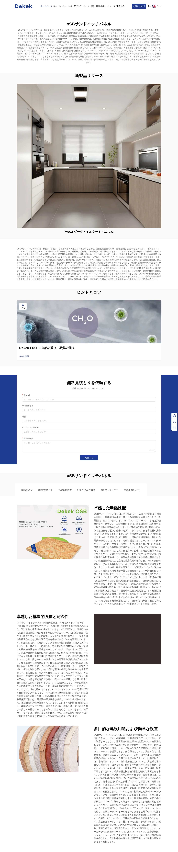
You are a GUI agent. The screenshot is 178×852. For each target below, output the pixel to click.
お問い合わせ (139, 6)
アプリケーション (82, 6)
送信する (89, 458)
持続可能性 (101, 6)
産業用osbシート (132, 489)
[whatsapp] (174, 416)
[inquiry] (174, 428)
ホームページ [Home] (46, 6)
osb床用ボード (45, 489)
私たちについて (66, 6)
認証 (93, 6)
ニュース (111, 6)
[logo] (24, 6)
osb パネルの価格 (86, 489)
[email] (174, 422)
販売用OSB (26, 489)
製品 (55, 6)
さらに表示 (24, 356)
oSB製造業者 (65, 489)
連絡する (120, 6)
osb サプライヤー (109, 489)
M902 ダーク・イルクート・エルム (89, 232)
